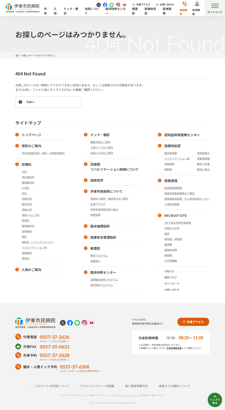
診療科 (27, 164)
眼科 (24, 236)
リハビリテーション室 (177, 158)
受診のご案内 (31, 145)
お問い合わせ (167, 4)
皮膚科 (25, 220)
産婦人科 (27, 209)
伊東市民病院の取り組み (104, 209)
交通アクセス (143, 4)
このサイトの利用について (52, 386)
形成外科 (27, 199)
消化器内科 (28, 177)
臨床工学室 (203, 164)
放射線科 (27, 253)
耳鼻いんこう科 (30, 215)
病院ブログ (170, 277)
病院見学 (96, 180)
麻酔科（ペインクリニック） (38, 242)
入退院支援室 (171, 204)
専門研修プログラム (101, 285)
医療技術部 (172, 145)
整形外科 (27, 204)
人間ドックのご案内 (101, 147)
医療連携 (170, 180)
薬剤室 (168, 169)
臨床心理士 (203, 169)
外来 (45, 10)
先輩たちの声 (171, 228)
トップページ (31, 134)
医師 (166, 233)
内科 (24, 171)
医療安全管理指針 (103, 237)
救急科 (25, 258)
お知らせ (169, 271)
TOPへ (30, 102)
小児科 (25, 188)
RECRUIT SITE (175, 215)
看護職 (168, 244)
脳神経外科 (28, 226)
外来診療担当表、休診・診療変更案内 (43, 153)
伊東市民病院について (106, 191)
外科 (24, 193)
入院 (55, 10)
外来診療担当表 (174, 348)
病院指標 (95, 215)
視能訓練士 (203, 153)
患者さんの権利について (174, 386)
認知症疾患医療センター (182, 134)
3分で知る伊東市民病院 (177, 223)
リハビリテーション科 (34, 247)
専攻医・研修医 (173, 239)
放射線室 (169, 164)
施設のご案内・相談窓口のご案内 (109, 198)
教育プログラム (99, 255)
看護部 (95, 248)
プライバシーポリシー (127, 395)
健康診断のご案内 (100, 142)
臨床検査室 (170, 153)
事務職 (168, 255)
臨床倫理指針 (100, 226)
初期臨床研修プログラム (104, 279)
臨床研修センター (103, 272)
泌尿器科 (27, 231)
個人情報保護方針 (136, 386)
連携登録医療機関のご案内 (179, 193)
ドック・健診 (100, 134)
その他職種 (170, 261)
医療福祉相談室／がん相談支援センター (187, 199)
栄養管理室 (203, 158)
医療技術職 (170, 250)
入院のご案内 (31, 269)
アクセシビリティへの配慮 (97, 386)
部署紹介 (95, 261)
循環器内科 (28, 182)
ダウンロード (171, 283)
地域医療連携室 (173, 188)
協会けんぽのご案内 (101, 153)
